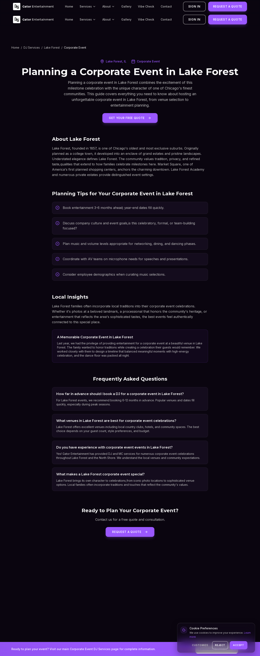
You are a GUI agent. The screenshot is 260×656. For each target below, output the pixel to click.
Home (69, 6)
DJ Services (32, 47)
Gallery (126, 6)
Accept (238, 645)
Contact (166, 6)
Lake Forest (52, 47)
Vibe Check (146, 6)
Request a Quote (227, 6)
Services (88, 6)
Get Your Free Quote (130, 118)
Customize (200, 645)
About (108, 6)
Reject (220, 645)
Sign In (194, 6)
